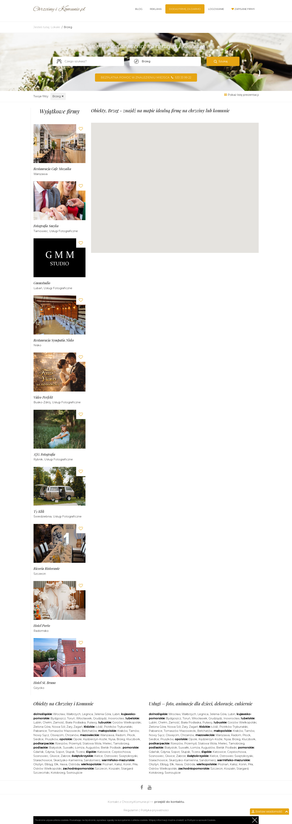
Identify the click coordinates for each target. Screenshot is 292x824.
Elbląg (49, 764)
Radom (120, 735)
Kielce (98, 756)
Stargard (242, 768)
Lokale (55, 27)
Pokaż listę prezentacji (241, 94)
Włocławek (84, 718)
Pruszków (51, 739)
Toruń (71, 718)
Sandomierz (92, 760)
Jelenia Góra (102, 714)
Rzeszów (61, 743)
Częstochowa (121, 752)
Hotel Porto (42, 626)
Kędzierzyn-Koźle (95, 739)
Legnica (87, 714)
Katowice (103, 752)
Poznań (107, 764)
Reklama (156, 8)
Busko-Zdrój (42, 402)
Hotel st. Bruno (45, 683)
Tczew (80, 752)
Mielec (107, 743)
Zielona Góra (41, 726)
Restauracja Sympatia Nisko (54, 340)
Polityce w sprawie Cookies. (201, 820)
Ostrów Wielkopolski (47, 768)
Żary (69, 726)
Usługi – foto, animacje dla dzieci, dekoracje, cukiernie (200, 703)
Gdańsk (38, 752)
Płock (131, 735)
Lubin (116, 714)
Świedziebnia (43, 516)
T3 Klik (39, 511)
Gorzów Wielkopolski (126, 722)
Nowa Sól (58, 726)
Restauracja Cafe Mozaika (52, 169)
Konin (127, 764)
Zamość (58, 722)
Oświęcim (57, 735)
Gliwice (54, 756)
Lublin (37, 722)
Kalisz (118, 764)
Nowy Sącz (41, 735)
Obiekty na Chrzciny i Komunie (63, 703)
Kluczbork (133, 739)
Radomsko (41, 631)
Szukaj (223, 61)
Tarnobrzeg (121, 743)
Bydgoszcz (58, 718)
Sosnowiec (40, 756)
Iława (63, 764)
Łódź (99, 726)
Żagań (78, 726)
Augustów (92, 747)
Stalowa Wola (91, 743)
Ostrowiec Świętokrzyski (120, 756)
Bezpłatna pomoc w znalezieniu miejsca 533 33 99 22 (146, 77)
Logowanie (216, 8)
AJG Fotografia (44, 454)
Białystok (55, 747)
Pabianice (40, 731)
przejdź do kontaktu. (169, 802)
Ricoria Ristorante (47, 568)
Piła (134, 764)
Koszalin (114, 768)
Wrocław (59, 714)
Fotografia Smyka (46, 226)
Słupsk (70, 752)
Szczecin (40, 573)
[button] (158, 196)
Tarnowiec (41, 231)
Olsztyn (38, 764)
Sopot (60, 752)
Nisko (37, 345)
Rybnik (38, 459)
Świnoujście (74, 772)
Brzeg (68, 27)
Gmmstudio (42, 283)
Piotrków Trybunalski (118, 726)
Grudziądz (100, 718)
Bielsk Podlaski (111, 747)
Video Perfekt (43, 397)
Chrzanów (72, 735)
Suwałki (68, 747)
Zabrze (65, 756)
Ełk (56, 764)
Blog (138, 8)
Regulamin (130, 810)
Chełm (47, 722)
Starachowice (42, 760)
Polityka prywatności (155, 810)
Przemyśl (75, 743)
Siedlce (38, 739)
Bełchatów (89, 731)
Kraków (122, 731)
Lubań (38, 288)
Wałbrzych (73, 714)
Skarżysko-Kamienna (67, 760)
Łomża (79, 747)
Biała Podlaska (75, 722)
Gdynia (49, 752)
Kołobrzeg (58, 772)
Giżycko (39, 688)
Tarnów (134, 731)
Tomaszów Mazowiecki (64, 731)
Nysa (111, 739)
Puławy (92, 722)
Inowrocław (116, 718)
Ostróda (74, 764)
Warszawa (40, 174)
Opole (77, 739)
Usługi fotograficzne (63, 231)
